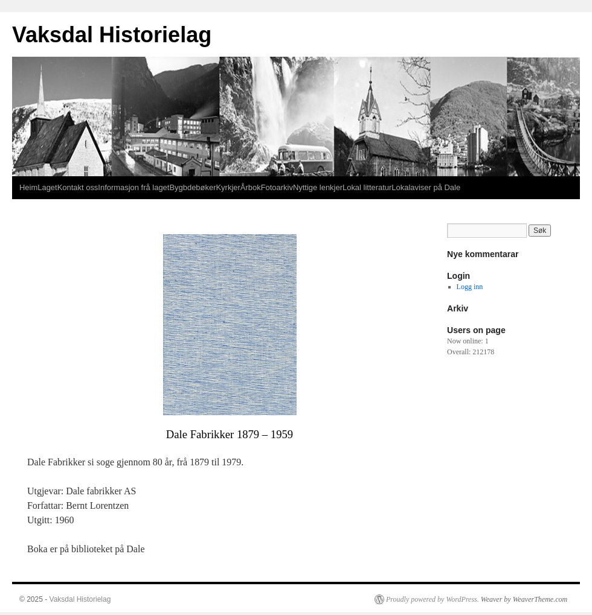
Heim (28, 187)
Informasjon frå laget (133, 187)
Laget (47, 187)
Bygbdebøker (192, 187)
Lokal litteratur (367, 187)
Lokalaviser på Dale (425, 187)
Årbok (250, 187)
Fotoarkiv (277, 187)
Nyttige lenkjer (318, 187)
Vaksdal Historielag (111, 34)
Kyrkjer (228, 187)
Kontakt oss (77, 187)
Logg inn (470, 286)
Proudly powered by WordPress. (432, 599)
